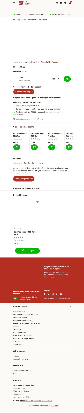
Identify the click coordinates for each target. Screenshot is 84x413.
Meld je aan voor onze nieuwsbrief (57, 298)
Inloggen (16, 356)
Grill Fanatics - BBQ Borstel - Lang (27, 233)
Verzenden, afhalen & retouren (25, 314)
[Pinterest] (57, 294)
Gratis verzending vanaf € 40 (26, 106)
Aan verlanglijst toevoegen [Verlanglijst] (24, 119)
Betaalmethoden (20, 317)
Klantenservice (19, 311)
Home (24, 20)
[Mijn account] (61, 3)
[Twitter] (49, 294)
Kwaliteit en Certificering (23, 335)
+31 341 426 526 (23, 397)
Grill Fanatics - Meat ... (20, 134)
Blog (14, 373)
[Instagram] (53, 294)
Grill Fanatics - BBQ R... (37, 134)
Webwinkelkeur (25, 299)
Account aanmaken (21, 359)
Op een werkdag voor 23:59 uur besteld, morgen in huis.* (37, 109)
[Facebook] (45, 294)
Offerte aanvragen (24, 91)
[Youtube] (61, 294)
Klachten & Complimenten (23, 338)
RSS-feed (54, 406)
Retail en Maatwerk (20, 371)
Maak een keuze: (20, 71)
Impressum (17, 344)
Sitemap (16, 341)
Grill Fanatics (34, 62)
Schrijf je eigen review (24, 179)
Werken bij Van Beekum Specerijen (26, 323)
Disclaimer (17, 329)
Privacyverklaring (19, 332)
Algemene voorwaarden (22, 320)
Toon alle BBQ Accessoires (51, 62)
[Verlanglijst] (65, 3)
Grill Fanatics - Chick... (55, 134)
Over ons (16, 326)
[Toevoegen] (16, 147)
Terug (16, 20)
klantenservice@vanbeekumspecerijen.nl (36, 400)
